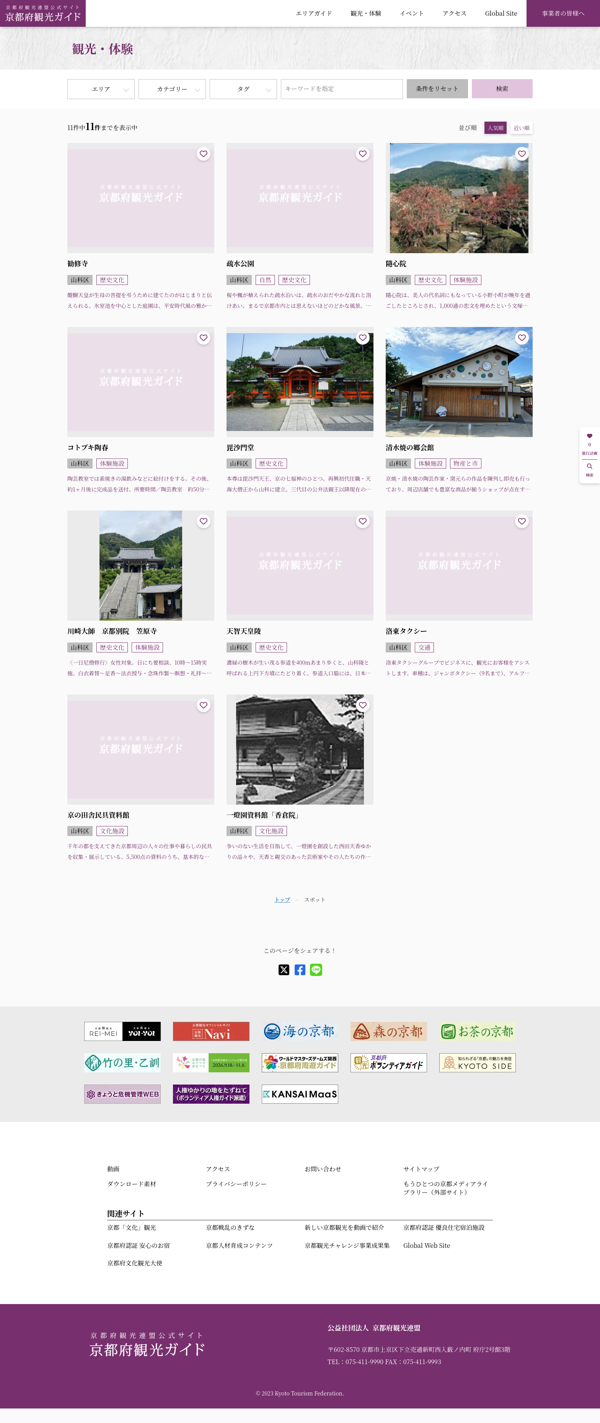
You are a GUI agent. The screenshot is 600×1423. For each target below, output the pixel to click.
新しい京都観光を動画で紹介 (344, 1227)
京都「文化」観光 (131, 1227)
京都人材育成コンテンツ (239, 1245)
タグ (243, 89)
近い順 (522, 128)
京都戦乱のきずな (230, 1227)
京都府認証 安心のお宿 (138, 1245)
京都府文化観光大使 (134, 1263)
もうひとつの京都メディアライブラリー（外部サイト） (445, 1188)
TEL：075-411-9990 (355, 1361)
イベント (411, 13)
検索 (502, 88)
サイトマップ (421, 1168)
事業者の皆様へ (563, 13)
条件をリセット (437, 88)
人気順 (496, 128)
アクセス (454, 13)
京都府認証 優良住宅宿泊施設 (443, 1227)
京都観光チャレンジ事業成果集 (347, 1245)
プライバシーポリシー (236, 1183)
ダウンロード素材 (131, 1183)
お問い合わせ (323, 1168)
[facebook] (300, 970)
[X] (284, 970)
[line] (316, 970)
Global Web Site (426, 1245)
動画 (113, 1168)
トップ (282, 899)
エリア (101, 89)
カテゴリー (172, 89)
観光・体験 (366, 13)
